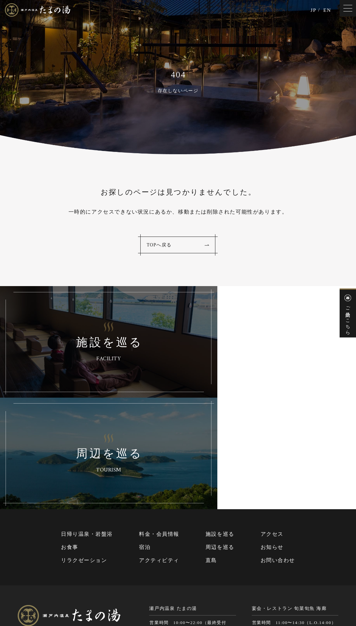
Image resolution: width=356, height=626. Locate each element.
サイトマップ (179, 596)
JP (313, 10)
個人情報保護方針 (216, 596)
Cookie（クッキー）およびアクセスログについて (288, 596)
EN (327, 10)
